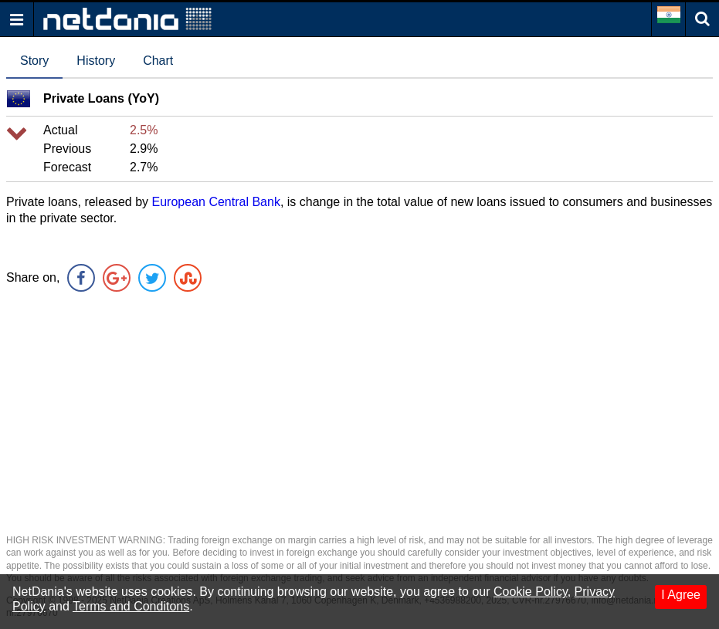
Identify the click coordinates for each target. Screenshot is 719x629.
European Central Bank (216, 201)
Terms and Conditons (131, 606)
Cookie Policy (530, 591)
